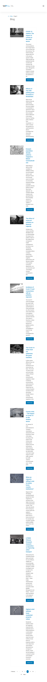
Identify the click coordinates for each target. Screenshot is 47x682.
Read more (30, 70)
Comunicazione (17, 677)
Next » (24, 665)
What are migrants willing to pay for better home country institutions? (30, 474)
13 (21, 665)
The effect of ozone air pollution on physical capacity (30, 213)
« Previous (13, 662)
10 (32, 662)
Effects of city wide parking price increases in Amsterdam (30, 83)
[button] (35, 677)
